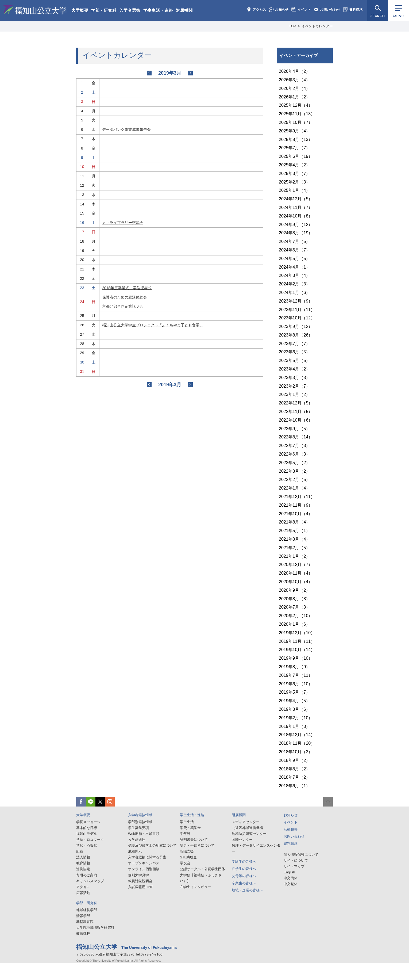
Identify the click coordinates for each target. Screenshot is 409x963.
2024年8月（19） (295, 233)
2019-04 (190, 73)
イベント (301, 9)
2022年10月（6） (295, 420)
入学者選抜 (130, 10)
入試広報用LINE (140, 887)
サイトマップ (294, 866)
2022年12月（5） (295, 403)
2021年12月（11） (297, 496)
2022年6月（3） (294, 454)
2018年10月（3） (295, 752)
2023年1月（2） (294, 394)
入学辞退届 (136, 840)
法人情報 (83, 857)
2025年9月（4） (294, 131)
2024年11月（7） (295, 207)
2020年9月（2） (294, 590)
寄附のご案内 (86, 875)
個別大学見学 (138, 875)
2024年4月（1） (294, 267)
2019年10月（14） (297, 649)
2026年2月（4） (294, 88)
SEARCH (378, 15)
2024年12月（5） (295, 199)
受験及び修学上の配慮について (152, 845)
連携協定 (83, 869)
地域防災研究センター (249, 834)
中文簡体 (291, 878)
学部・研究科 (104, 10)
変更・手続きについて (197, 845)
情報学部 (83, 916)
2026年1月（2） (294, 97)
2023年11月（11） (297, 309)
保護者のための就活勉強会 (124, 297)
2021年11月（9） (295, 505)
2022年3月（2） (294, 471)
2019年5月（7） (294, 692)
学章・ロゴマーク (90, 840)
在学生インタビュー (195, 887)
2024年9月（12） (295, 224)
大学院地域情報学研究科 (95, 928)
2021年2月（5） (294, 547)
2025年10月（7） (295, 122)
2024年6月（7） (294, 250)
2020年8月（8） (294, 599)
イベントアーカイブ (298, 55)
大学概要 (79, 10)
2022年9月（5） (294, 428)
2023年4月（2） (294, 369)
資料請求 (353, 9)
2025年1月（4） (294, 190)
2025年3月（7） (294, 173)
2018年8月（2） (294, 769)
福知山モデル (86, 834)
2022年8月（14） (295, 437)
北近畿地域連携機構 (247, 828)
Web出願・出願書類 (144, 834)
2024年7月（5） (294, 241)
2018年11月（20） (297, 743)
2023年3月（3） (294, 377)
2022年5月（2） (294, 462)
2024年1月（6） (294, 292)
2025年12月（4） (295, 105)
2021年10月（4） (295, 513)
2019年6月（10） (295, 684)
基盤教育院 (85, 922)
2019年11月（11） (297, 641)
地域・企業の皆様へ (247, 890)
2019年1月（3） (294, 726)
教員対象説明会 (140, 881)
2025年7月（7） (294, 148)
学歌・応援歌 (86, 845)
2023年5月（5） (294, 360)
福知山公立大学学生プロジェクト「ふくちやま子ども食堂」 (152, 325)
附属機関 (184, 10)
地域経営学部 (86, 910)
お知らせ (279, 9)
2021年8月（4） (294, 522)
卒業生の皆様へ (244, 883)
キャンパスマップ (90, 881)
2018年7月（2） (294, 777)
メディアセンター (246, 822)
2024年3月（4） (294, 275)
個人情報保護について (301, 855)
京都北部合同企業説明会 (122, 306)
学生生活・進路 (158, 10)
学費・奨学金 (190, 828)
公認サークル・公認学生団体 (202, 869)
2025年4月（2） (294, 165)
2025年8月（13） (295, 139)
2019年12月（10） (297, 632)
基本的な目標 (86, 828)
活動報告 (291, 829)
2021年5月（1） (294, 530)
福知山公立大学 (35, 9)
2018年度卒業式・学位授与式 (127, 288)
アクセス (256, 9)
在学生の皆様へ (244, 869)
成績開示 (135, 851)
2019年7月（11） (295, 675)
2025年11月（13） (297, 114)
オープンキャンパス (143, 863)
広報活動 (83, 893)
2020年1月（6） (294, 624)
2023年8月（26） (295, 335)
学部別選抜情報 (140, 822)
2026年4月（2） (294, 71)
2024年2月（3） (294, 284)
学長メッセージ (88, 822)
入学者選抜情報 (140, 815)
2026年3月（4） (294, 80)
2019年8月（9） (294, 666)
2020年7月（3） (294, 607)
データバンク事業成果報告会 (126, 129)
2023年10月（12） (297, 318)
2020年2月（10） (295, 615)
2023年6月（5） (294, 352)
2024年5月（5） (294, 258)
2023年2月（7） (294, 386)
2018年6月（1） (294, 786)
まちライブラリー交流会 (122, 222)
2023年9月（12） (295, 326)
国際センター (242, 840)
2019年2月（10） (295, 718)
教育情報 (83, 863)
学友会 (185, 863)
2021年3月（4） (294, 539)
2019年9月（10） (295, 658)
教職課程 (83, 933)
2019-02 (149, 73)
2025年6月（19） (295, 156)
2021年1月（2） (294, 556)
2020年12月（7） (295, 564)
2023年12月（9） (295, 301)
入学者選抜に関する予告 (147, 857)
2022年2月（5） (294, 479)
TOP (292, 26)
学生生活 (187, 822)
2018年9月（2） (294, 760)
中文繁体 (291, 884)
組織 (79, 851)
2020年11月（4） (295, 573)
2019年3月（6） (294, 709)
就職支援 (187, 851)
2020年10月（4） (295, 581)
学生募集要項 (138, 828)
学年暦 (185, 834)
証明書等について (194, 840)
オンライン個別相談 (143, 869)
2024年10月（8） (295, 216)
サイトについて (296, 860)
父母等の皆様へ (244, 876)
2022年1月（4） (294, 488)
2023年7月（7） (294, 343)
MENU (398, 11)
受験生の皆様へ (244, 861)
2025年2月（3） (294, 182)
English (289, 872)
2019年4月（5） (294, 700)
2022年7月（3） (294, 445)
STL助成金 (188, 857)
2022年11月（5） (295, 411)
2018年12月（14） (297, 734)
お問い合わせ (327, 9)
